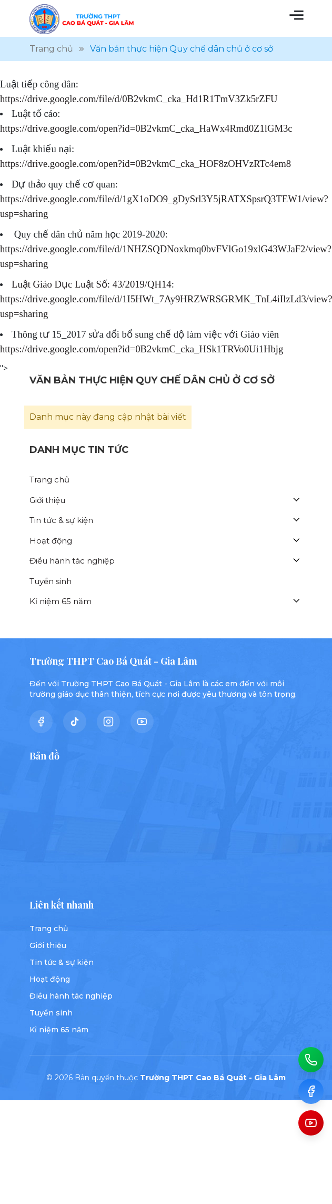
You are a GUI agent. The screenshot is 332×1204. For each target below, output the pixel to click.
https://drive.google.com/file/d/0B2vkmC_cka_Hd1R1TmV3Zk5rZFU (139, 98)
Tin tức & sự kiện (61, 520)
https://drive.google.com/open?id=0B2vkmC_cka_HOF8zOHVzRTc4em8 (145, 163)
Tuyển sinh (50, 581)
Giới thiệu (47, 500)
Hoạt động (50, 541)
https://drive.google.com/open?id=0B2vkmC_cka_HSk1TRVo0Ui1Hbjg (141, 348)
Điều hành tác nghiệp (72, 561)
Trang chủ (49, 480)
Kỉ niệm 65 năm (60, 601)
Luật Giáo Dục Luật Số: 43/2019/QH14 (92, 284)
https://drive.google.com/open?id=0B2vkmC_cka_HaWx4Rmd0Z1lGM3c (146, 128)
